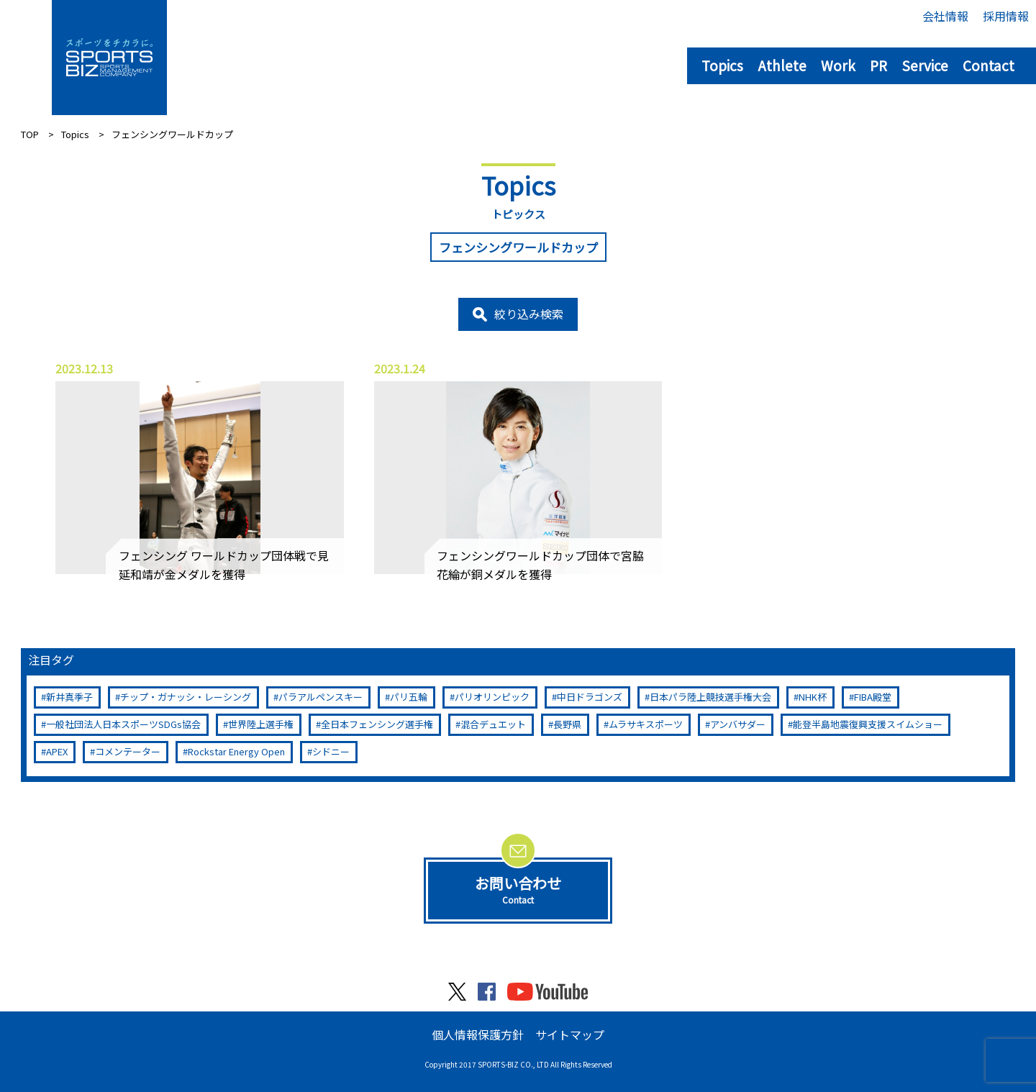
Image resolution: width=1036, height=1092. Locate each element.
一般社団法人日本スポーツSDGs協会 (123, 724)
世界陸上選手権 (261, 724)
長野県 (567, 724)
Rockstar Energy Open (236, 751)
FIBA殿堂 (872, 697)
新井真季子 (69, 697)
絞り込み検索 (528, 313)
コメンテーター (127, 751)
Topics (722, 65)
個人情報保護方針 (478, 1034)
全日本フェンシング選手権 (377, 724)
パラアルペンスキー (320, 697)
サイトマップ (569, 1034)
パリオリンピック (492, 697)
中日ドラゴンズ (589, 697)
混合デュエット (493, 724)
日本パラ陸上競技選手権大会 (710, 697)
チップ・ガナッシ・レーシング (185, 697)
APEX (57, 751)
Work (838, 65)
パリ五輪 (408, 697)
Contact (988, 65)
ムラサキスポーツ (646, 724)
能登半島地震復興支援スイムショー (867, 724)
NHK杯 (813, 697)
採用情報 (1006, 15)
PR (878, 65)
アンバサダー (737, 724)
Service (924, 65)
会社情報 (945, 15)
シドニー (331, 751)
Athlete (782, 65)
